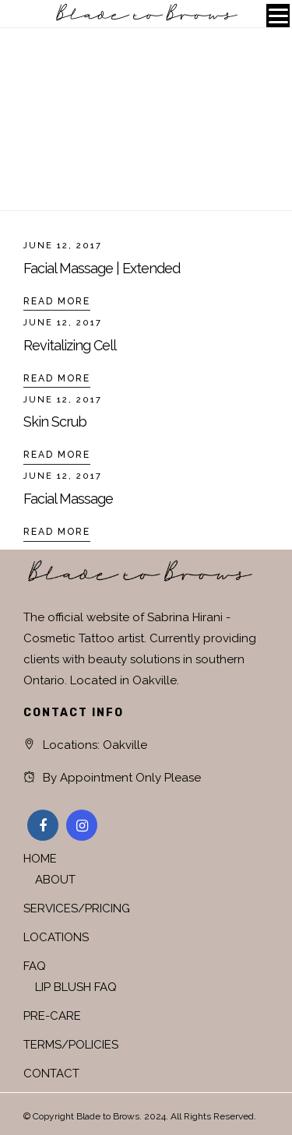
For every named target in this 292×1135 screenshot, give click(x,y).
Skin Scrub (54, 421)
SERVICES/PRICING (76, 908)
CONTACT (51, 1073)
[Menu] (278, 15)
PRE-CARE (52, 1016)
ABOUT (55, 880)
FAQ (34, 966)
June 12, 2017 (62, 246)
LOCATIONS (56, 937)
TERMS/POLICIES (70, 1045)
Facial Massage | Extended (101, 268)
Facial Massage (68, 498)
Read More (56, 301)
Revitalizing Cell (69, 345)
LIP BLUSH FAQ (76, 987)
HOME (40, 859)
